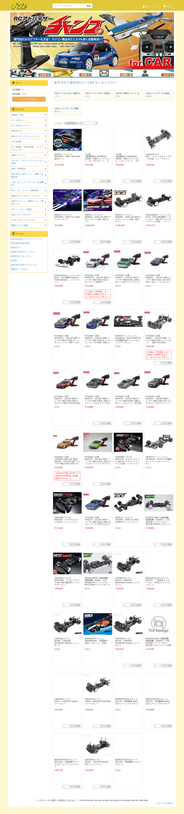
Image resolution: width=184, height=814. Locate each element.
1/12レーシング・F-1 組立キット (158, 94)
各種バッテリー (18, 155)
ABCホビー (16, 247)
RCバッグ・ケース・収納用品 (24, 190)
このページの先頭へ (165, 803)
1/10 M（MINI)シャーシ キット (127, 94)
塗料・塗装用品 (18, 168)
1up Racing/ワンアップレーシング (26, 239)
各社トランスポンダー (21, 214)
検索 (89, 6)
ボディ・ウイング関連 (21, 209)
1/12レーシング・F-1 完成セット (66, 109)
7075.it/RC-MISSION (20, 243)
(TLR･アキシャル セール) (22, 220)
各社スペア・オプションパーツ (25, 136)
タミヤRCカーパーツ (20, 125)
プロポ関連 (16, 141)
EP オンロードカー (103, 82)
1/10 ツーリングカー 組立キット (67, 94)
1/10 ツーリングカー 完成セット (97, 94)
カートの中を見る (29, 99)
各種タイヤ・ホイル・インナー (25, 196)
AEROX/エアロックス (20, 256)
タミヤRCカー (17, 120)
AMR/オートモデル (19, 269)
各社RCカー (78, 82)
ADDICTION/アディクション (24, 252)
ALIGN (14, 260)
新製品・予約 (17, 115)
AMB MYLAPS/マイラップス (24, 265)
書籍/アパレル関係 (19, 225)
